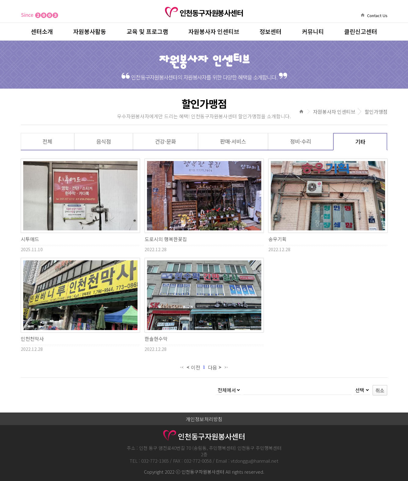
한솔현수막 (156, 338)
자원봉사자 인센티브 (213, 31)
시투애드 (30, 239)
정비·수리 (300, 141)
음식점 (103, 141)
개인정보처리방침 (204, 419)
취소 (379, 390)
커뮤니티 (313, 31)
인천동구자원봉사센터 (204, 13)
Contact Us (377, 15)
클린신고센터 (360, 31)
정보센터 (270, 31)
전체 (47, 141)
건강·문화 (165, 141)
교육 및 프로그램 (147, 31)
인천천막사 (32, 338)
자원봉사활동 (89, 31)
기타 (360, 141)
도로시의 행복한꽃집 (166, 239)
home (362, 15)
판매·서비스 (233, 141)
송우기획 (277, 239)
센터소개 (42, 31)
